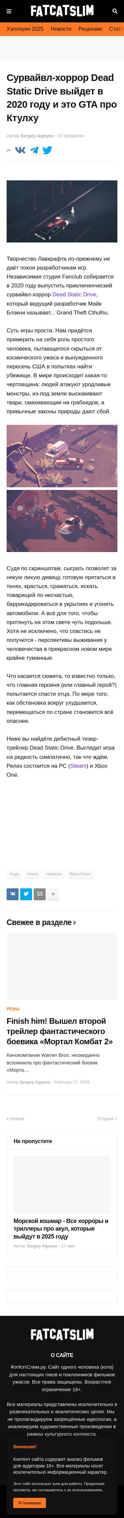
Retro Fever (80, 874)
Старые (106, 1118)
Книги (32, 874)
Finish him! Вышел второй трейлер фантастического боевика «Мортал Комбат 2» (60, 1031)
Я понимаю (29, 1502)
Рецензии (90, 29)
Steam (78, 766)
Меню (9, 11)
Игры (14, 874)
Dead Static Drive (74, 294)
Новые (17, 1118)
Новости (61, 29)
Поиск (115, 11)
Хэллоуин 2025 (25, 29)
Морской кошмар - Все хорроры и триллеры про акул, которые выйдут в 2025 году (61, 1229)
